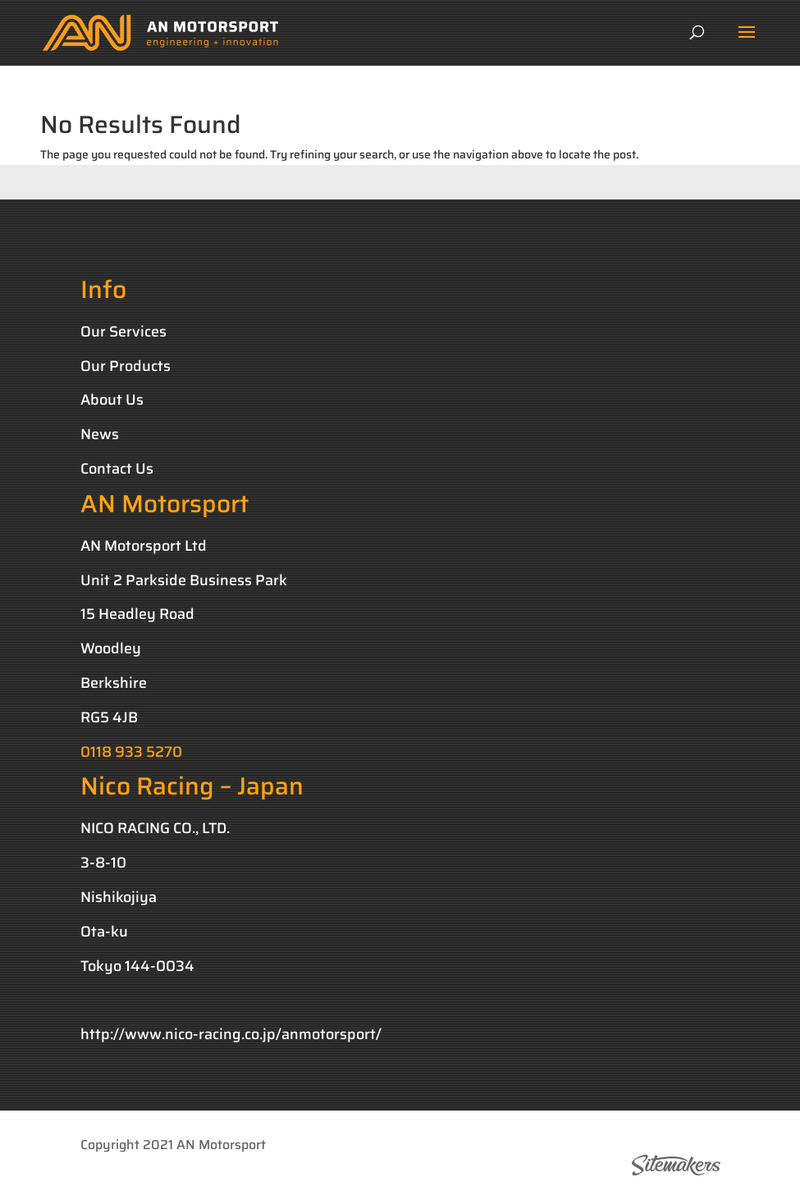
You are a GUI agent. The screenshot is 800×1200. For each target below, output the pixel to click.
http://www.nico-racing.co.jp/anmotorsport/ (231, 1034)
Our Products (125, 366)
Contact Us (116, 468)
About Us (112, 399)
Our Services (123, 331)
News (99, 434)
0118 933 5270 (131, 751)
